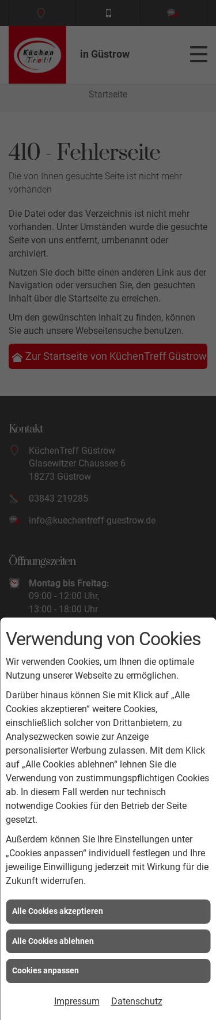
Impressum (77, 1001)
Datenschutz (136, 1001)
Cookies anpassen (45, 970)
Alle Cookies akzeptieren (57, 911)
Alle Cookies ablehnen (53, 941)
